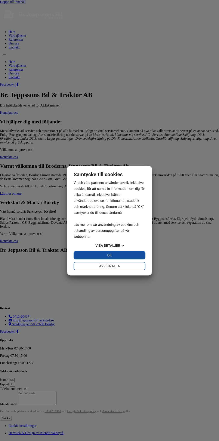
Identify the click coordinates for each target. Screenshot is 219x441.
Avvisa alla (109, 266)
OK (109, 255)
